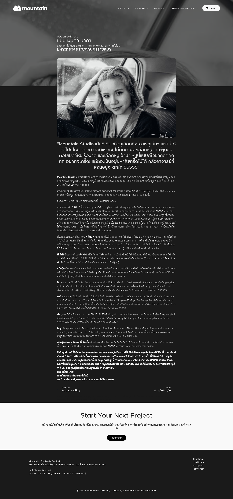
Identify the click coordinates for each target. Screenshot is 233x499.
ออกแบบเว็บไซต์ (65, 399)
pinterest (199, 468)
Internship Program (185, 8)
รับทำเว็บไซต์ (137, 396)
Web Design (83, 396)
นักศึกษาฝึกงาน (100, 396)
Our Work (141, 8)
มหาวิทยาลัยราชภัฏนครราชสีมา (84, 48)
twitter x (199, 461)
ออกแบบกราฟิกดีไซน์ (156, 396)
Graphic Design (66, 396)
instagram (198, 465)
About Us (123, 8)
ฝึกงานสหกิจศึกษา (119, 396)
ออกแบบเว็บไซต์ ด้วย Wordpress (93, 399)
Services (159, 8)
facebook (198, 458)
